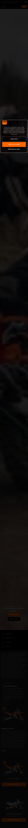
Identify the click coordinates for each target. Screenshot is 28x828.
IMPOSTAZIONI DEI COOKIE (14, 149)
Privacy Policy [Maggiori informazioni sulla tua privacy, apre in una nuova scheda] (12, 134)
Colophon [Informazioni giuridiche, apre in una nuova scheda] (16, 134)
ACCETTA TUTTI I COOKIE (13, 144)
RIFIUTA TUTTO (14, 139)
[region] (14, 136)
